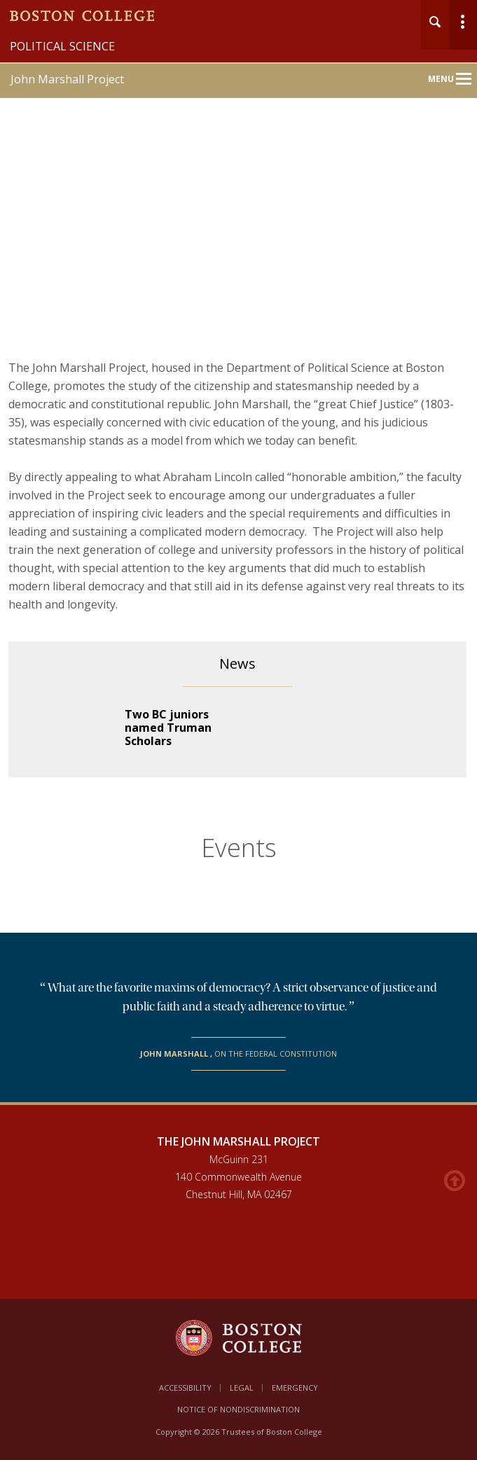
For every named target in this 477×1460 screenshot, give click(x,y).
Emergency (295, 1387)
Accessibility (185, 1387)
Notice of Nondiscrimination (238, 1409)
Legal (242, 1387)
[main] (238, 750)
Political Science (62, 46)
